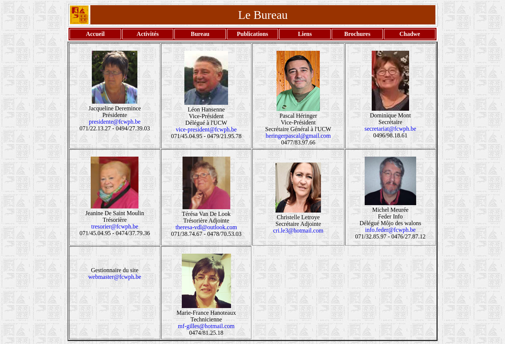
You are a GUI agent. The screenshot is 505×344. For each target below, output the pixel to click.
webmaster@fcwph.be (114, 277)
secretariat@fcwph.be (391, 129)
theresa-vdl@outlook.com (206, 227)
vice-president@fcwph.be (206, 129)
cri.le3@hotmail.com (298, 230)
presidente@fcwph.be (115, 121)
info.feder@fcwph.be (390, 230)
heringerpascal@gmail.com (298, 136)
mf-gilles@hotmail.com (206, 326)
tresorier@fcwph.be (114, 226)
